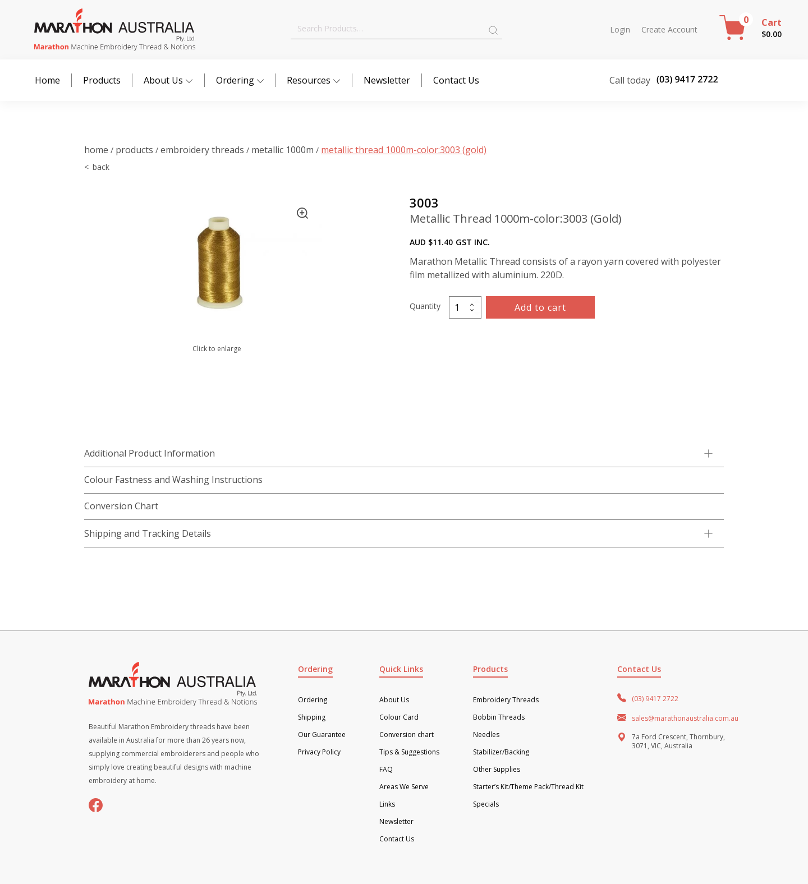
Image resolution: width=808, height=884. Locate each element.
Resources (314, 80)
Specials (486, 804)
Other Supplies (496, 769)
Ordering (240, 80)
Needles (486, 734)
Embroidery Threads (202, 150)
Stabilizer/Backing (501, 752)
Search (493, 30)
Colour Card (399, 717)
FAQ (386, 769)
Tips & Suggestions (409, 752)
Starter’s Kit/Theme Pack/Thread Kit (528, 786)
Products (102, 80)
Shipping (311, 717)
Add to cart (540, 307)
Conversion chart (406, 734)
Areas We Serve (404, 786)
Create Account (669, 29)
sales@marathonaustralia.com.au (685, 718)
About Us (168, 80)
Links (387, 804)
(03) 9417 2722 (655, 698)
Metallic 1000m (282, 150)
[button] (302, 213)
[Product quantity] (465, 307)
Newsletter (387, 80)
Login (620, 29)
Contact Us (456, 80)
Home (47, 80)
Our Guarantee (322, 734)
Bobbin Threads (499, 717)
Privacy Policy (319, 752)
